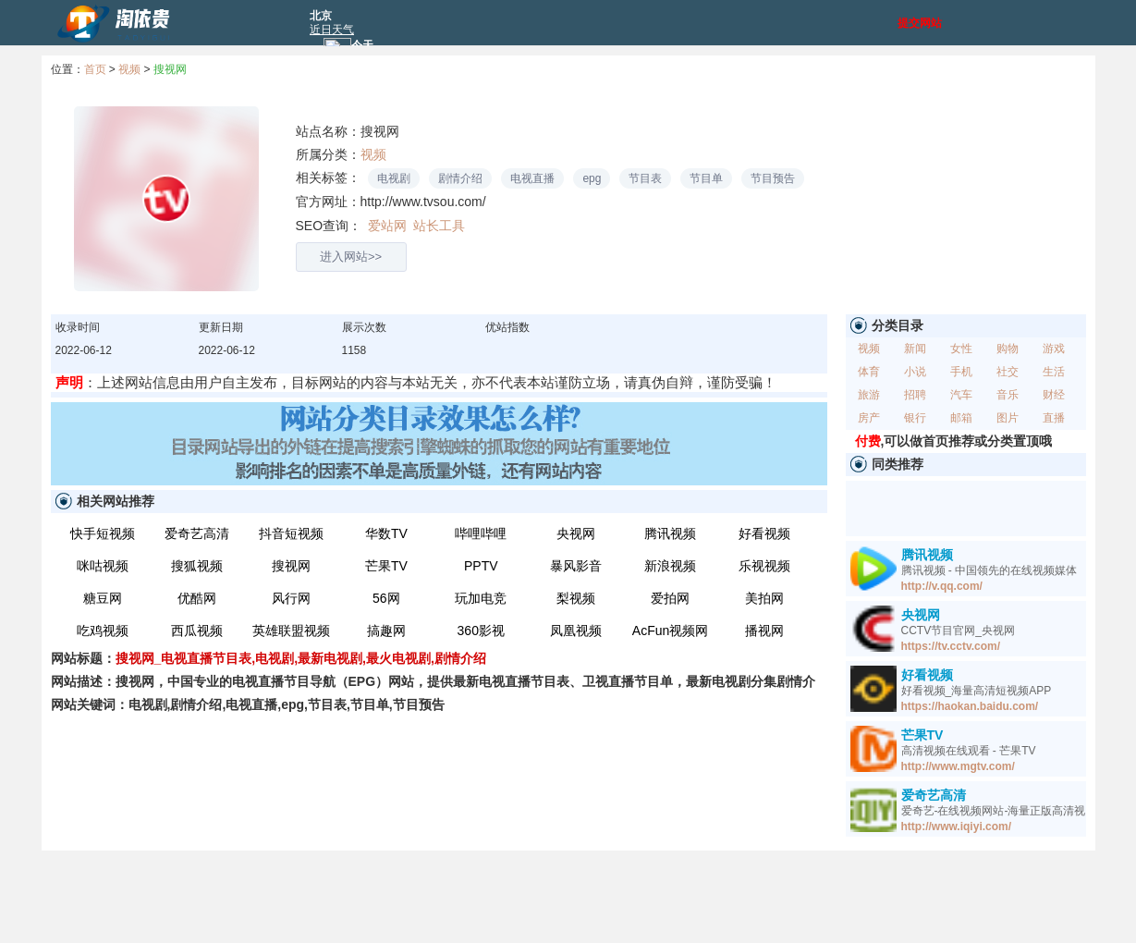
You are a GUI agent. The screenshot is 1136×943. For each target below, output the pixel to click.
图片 (1007, 417)
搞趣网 (386, 630)
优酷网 (196, 598)
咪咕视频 (102, 565)
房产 (869, 417)
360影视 (481, 630)
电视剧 (393, 178)
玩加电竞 (481, 598)
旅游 (869, 394)
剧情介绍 (460, 178)
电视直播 (532, 178)
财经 (1054, 394)
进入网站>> (351, 256)
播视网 (764, 630)
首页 (95, 69)
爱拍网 (670, 598)
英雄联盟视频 (291, 630)
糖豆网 (102, 598)
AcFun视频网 (670, 630)
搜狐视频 (197, 565)
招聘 (915, 394)
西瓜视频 (197, 630)
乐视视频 (764, 565)
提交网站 (920, 23)
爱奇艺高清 (197, 533)
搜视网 (170, 69)
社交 (1007, 371)
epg (591, 178)
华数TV (386, 533)
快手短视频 (102, 533)
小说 (915, 371)
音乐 (1007, 394)
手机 (961, 371)
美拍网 (764, 598)
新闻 (915, 348)
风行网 (291, 598)
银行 (915, 417)
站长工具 (437, 225)
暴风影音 (576, 565)
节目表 (645, 178)
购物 (1007, 348)
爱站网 (387, 225)
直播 (1054, 417)
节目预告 (773, 178)
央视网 (575, 533)
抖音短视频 (291, 533)
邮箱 (961, 417)
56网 (386, 598)
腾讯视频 (670, 533)
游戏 (1054, 348)
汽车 (961, 394)
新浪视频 (670, 565)
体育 (869, 371)
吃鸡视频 (102, 630)
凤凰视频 (576, 630)
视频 (129, 69)
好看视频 (764, 533)
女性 (961, 348)
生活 (1054, 371)
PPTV (481, 565)
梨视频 (575, 598)
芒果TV (386, 565)
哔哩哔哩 (481, 533)
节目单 (706, 178)
